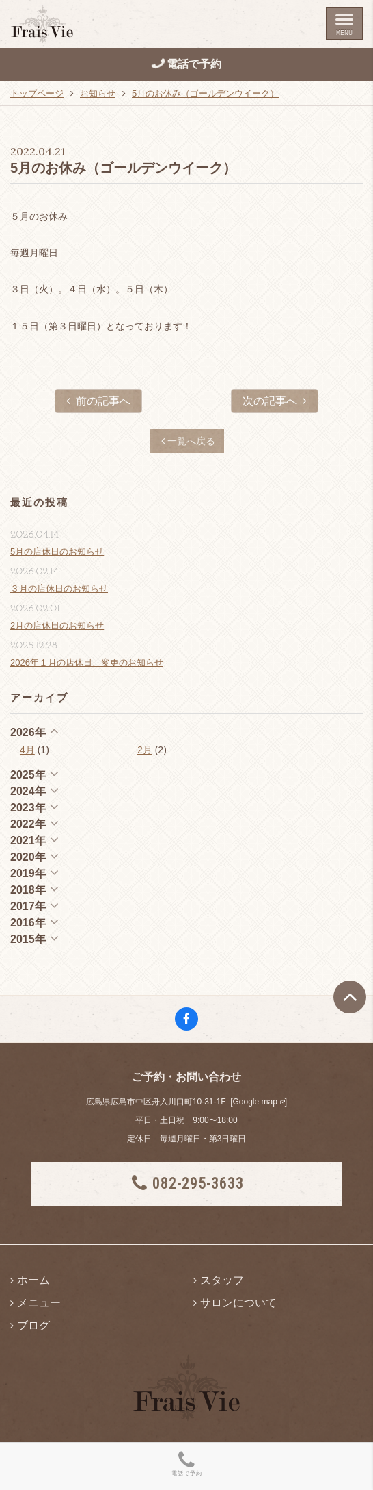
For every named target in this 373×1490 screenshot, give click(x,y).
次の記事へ (275, 401)
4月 (27, 749)
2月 (144, 749)
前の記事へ (98, 401)
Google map (254, 1102)
